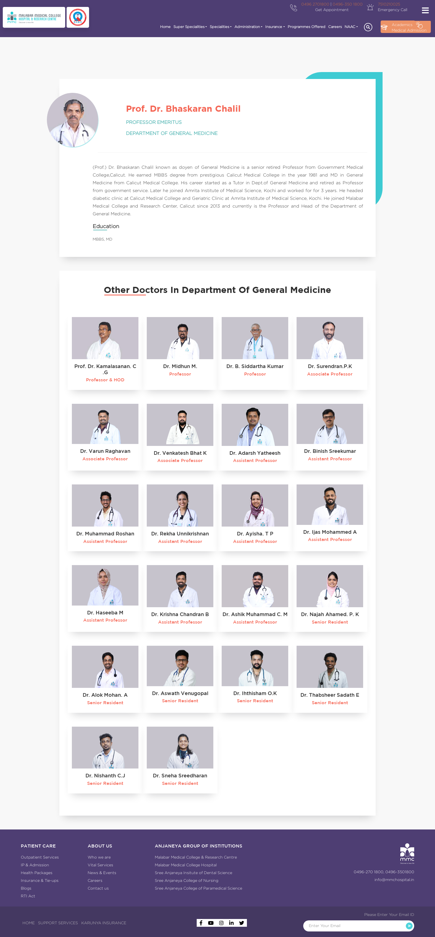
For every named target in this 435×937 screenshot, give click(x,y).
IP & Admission (35, 865)
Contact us (98, 888)
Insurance (273, 27)
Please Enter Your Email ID (389, 914)
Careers (335, 27)
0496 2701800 (315, 4)
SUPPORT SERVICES (58, 923)
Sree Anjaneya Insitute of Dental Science (193, 872)
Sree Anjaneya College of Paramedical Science (198, 888)
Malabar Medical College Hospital (186, 865)
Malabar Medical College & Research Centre (196, 857)
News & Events (102, 872)
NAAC (350, 27)
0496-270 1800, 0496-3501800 (384, 872)
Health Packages (36, 872)
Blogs (26, 888)
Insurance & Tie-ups (40, 880)
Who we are (99, 857)
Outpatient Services (40, 857)
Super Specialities (188, 27)
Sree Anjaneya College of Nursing (186, 880)
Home (165, 27)
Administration (247, 27)
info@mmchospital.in (394, 879)
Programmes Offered (306, 27)
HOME (28, 923)
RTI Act (28, 896)
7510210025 (389, 4)
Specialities (219, 27)
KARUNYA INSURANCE (103, 923)
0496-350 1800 (348, 4)
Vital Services (100, 865)
